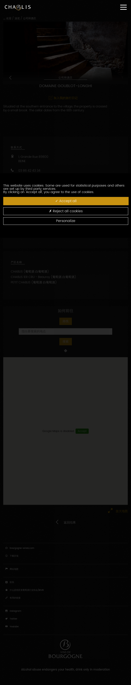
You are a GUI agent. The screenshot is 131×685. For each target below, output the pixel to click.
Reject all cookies (66, 211)
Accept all (66, 201)
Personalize (65, 221)
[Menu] (123, 7)
